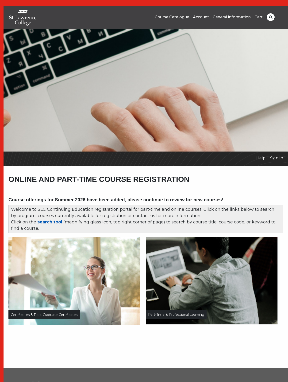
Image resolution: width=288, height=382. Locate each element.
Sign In (276, 158)
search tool (49, 222)
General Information (232, 17)
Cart (258, 17)
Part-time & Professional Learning (176, 314)
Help (260, 158)
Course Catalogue (172, 17)
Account (201, 17)
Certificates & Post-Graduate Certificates (44, 315)
